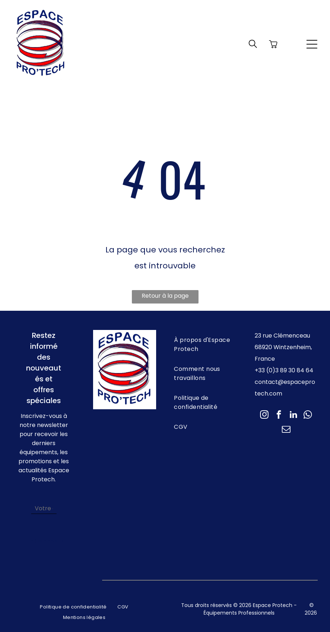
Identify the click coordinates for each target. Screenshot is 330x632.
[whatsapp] (307, 415)
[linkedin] (293, 415)
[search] (252, 44)
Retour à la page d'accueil (165, 298)
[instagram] (264, 415)
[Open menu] (311, 44)
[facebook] (278, 415)
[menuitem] (205, 344)
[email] (286, 430)
